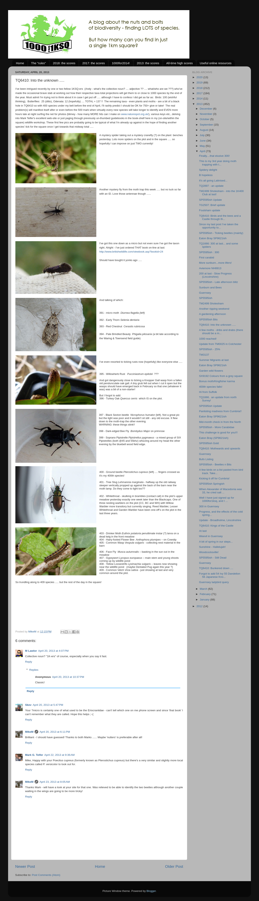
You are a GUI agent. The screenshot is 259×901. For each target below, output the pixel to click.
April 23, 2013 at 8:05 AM (54, 781)
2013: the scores (148, 63)
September (207, 124)
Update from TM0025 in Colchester (220, 343)
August (204, 129)
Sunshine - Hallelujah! (212, 546)
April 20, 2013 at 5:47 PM (48, 704)
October (205, 119)
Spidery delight (208, 169)
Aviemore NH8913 (210, 268)
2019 (199, 82)
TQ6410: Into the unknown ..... (217, 324)
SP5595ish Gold (209, 443)
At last (203, 530)
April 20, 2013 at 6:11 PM (54, 731)
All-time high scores (179, 63)
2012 (199, 606)
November (206, 113)
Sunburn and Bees (210, 287)
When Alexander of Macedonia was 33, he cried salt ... (220, 491)
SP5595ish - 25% (209, 349)
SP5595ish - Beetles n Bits (215, 464)
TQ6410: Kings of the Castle (216, 525)
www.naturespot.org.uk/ (135, 114)
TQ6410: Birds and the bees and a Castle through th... (220, 217)
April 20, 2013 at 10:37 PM (68, 676)
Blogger (151, 890)
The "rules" (38, 63)
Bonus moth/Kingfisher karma (217, 381)
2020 (199, 77)
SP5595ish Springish (211, 483)
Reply (28, 661)
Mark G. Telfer (34, 754)
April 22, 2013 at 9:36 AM (59, 754)
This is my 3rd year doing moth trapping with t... (218, 163)
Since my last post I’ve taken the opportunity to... (218, 226)
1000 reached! (208, 338)
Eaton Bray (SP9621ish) (213, 437)
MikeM (29, 731)
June (203, 140)
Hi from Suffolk (208, 391)
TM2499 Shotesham (211, 303)
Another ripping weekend (214, 308)
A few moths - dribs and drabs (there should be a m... (221, 331)
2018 (199, 88)
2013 (199, 104)
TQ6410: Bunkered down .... (216, 568)
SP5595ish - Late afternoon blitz (218, 282)
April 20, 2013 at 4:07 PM (53, 650)
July (202, 135)
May (203, 145)
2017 (199, 93)
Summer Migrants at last (214, 359)
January (205, 599)
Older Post (174, 866)
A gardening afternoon (212, 314)
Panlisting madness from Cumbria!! (220, 411)
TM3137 (204, 354)
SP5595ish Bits (208, 319)
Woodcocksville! (209, 552)
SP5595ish (205, 298)
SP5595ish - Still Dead (212, 557)
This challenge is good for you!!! (218, 432)
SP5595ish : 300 (209, 252)
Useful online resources (215, 63)
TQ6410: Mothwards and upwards (219, 448)
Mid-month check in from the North (220, 421)
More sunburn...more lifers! (215, 262)
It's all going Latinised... (213, 180)
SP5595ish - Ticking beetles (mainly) (221, 233)
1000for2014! (121, 63)
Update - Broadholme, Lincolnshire (220, 520)
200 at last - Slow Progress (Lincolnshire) (215, 275)
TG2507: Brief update (212, 205)
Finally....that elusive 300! (214, 155)
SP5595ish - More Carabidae (216, 427)
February (205, 594)
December (206, 108)
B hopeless (206, 175)
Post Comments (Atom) (46, 874)
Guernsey (205, 292)
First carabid (206, 257)
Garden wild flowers (211, 370)
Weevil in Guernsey (211, 536)
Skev (28, 704)
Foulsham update (209, 210)
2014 (199, 98)
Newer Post (25, 866)
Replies (33, 669)
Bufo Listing (206, 459)
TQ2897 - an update (211, 185)
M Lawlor (31, 650)
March (204, 588)
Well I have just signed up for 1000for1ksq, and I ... (216, 499)
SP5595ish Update (210, 199)
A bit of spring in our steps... (216, 541)
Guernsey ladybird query (214, 582)
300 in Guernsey (209, 506)
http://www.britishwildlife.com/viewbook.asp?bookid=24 (131, 251)
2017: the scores (93, 63)
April (203, 151)
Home (20, 63)
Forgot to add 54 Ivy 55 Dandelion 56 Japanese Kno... (219, 575)
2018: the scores (64, 63)
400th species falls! (210, 386)
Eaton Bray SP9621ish (213, 238)
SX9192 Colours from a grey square (221, 375)
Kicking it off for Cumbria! (214, 478)
